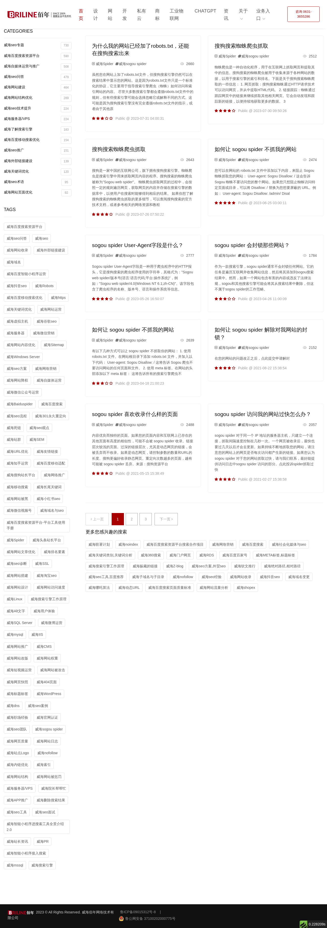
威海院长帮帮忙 (53, 788)
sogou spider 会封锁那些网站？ (252, 245)
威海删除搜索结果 (51, 800)
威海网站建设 (38, 87)
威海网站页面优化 (38, 192)
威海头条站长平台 (46, 540)
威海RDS (206, 555)
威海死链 (14, 428)
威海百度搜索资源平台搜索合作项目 (175, 544)
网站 (110, 14)
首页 (81, 14)
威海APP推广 (17, 800)
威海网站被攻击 (52, 670)
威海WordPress (49, 694)
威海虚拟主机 (17, 321)
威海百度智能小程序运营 (26, 274)
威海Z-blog (174, 566)
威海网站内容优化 (21, 345)
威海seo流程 (17, 416)
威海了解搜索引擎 (38, 129)
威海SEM (36, 439)
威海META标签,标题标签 (275, 555)
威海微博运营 (51, 623)
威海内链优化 (17, 765)
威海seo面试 (45, 812)
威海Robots (44, 286)
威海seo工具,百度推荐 (106, 577)
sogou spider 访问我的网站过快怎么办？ (263, 414)
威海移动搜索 (17, 487)
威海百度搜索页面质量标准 (169, 587)
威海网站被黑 (17, 499)
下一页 (166, 519)
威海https (58, 298)
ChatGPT (205, 11)
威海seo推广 (38, 150)
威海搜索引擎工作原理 (48, 599)
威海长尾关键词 (49, 487)
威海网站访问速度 (51, 587)
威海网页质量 (17, 741)
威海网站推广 (17, 646)
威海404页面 (47, 682)
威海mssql (15, 865)
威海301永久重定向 (50, 416)
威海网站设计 (17, 587)
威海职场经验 (17, 717)
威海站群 (14, 439)
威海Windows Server (23, 357)
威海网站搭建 (17, 575)
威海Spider (15, 540)
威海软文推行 (244, 566)
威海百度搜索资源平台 (38, 56)
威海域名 (14, 262)
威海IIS (37, 634)
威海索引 (44, 765)
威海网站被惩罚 (49, 777)
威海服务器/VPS (38, 119)
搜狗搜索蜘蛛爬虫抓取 (241, 46)
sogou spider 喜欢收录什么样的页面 (135, 414)
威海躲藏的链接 (145, 566)
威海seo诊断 (17, 563)
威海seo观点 (39, 428)
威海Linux (14, 599)
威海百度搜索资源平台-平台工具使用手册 (36, 525)
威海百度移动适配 (51, 463)
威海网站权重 (47, 658)
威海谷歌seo (47, 321)
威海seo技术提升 (38, 108)
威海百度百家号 (234, 555)
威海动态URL (129, 587)
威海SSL (42, 563)
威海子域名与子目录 (148, 577)
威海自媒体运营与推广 (38, 66)
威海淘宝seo (47, 575)
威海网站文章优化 (21, 552)
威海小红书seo (48, 499)
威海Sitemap (54, 345)
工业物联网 (176, 14)
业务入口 (263, 14)
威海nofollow (47, 753)
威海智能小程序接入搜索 (26, 853)
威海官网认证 (47, 717)
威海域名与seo (52, 510)
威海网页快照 (17, 682)
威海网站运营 (51, 309)
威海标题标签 (17, 694)
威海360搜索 (151, 555)
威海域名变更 (299, 577)
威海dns (13, 706)
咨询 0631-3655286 (304, 14)
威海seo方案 (17, 369)
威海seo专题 (38, 45)
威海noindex (128, 544)
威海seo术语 (38, 182)
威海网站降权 (17, 380)
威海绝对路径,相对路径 (282, 566)
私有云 (141, 14)
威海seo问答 (38, 77)
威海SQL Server (19, 623)
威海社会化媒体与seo (289, 544)
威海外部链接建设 (38, 161)
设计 (95, 14)
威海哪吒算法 (99, 587)
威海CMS (44, 646)
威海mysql (15, 634)
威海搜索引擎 (42, 865)
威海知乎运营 (17, 463)
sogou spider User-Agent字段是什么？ (137, 245)
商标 (157, 14)
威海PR (43, 841)
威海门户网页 (180, 555)
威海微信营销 (43, 333)
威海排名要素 (54, 552)
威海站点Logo (18, 753)
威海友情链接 (47, 451)
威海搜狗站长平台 (21, 475)
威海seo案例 (38, 706)
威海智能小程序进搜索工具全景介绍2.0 (35, 827)
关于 (243, 11)
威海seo (41, 238)
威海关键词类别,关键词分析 (110, 555)
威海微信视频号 (19, 510)
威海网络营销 (45, 369)
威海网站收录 (17, 250)
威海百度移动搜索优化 (38, 140)
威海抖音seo (17, 286)
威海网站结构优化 (38, 98)
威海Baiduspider (20, 404)
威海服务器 (16, 333)
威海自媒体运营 (49, 380)
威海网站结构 (17, 777)
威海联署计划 (99, 544)
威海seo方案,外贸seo (209, 566)
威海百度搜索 (52, 404)
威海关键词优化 (38, 171)
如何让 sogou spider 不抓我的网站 (256, 149)
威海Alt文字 (16, 611)
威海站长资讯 (17, 841)
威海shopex (246, 587)
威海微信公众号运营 (23, 392)
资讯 (226, 14)
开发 (124, 14)
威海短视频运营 (19, 670)
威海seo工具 (17, 812)
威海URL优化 (17, 451)
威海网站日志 (47, 741)
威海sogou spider (49, 729)
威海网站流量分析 (214, 587)
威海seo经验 (212, 577)
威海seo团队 (17, 729)
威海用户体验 (44, 611)
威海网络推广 (54, 475)
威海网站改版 (17, 658)
